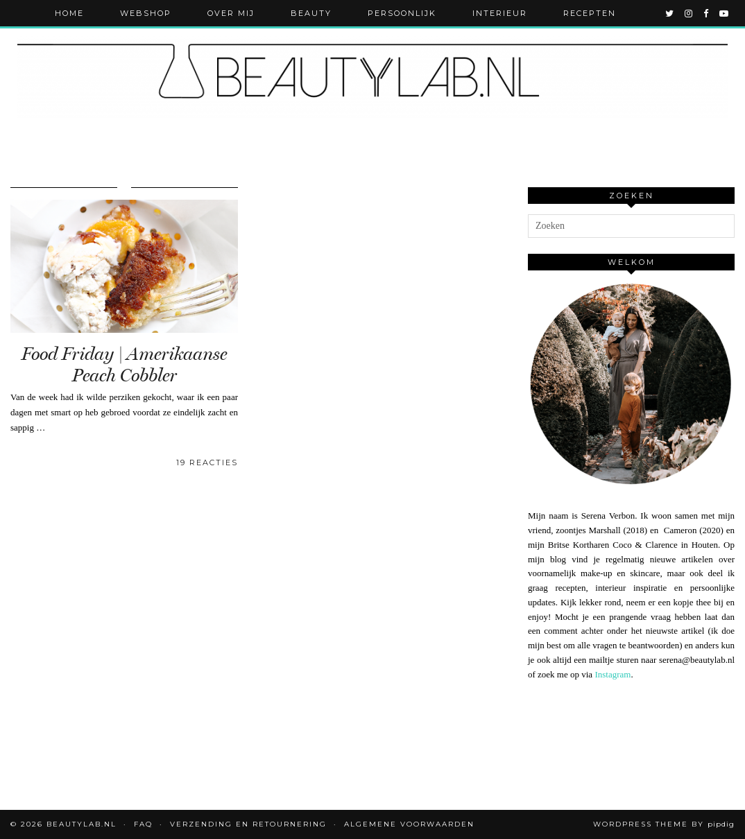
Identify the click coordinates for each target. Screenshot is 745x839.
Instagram (612, 674)
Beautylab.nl (81, 824)
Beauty (311, 13)
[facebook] (706, 13)
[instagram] (689, 13)
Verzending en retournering (248, 824)
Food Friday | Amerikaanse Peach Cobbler (124, 364)
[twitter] (670, 13)
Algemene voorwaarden (409, 824)
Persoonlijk (402, 13)
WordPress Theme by (664, 824)
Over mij (231, 13)
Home (69, 13)
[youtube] (724, 13)
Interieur (499, 13)
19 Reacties (207, 462)
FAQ (143, 824)
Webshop (145, 13)
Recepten (589, 13)
